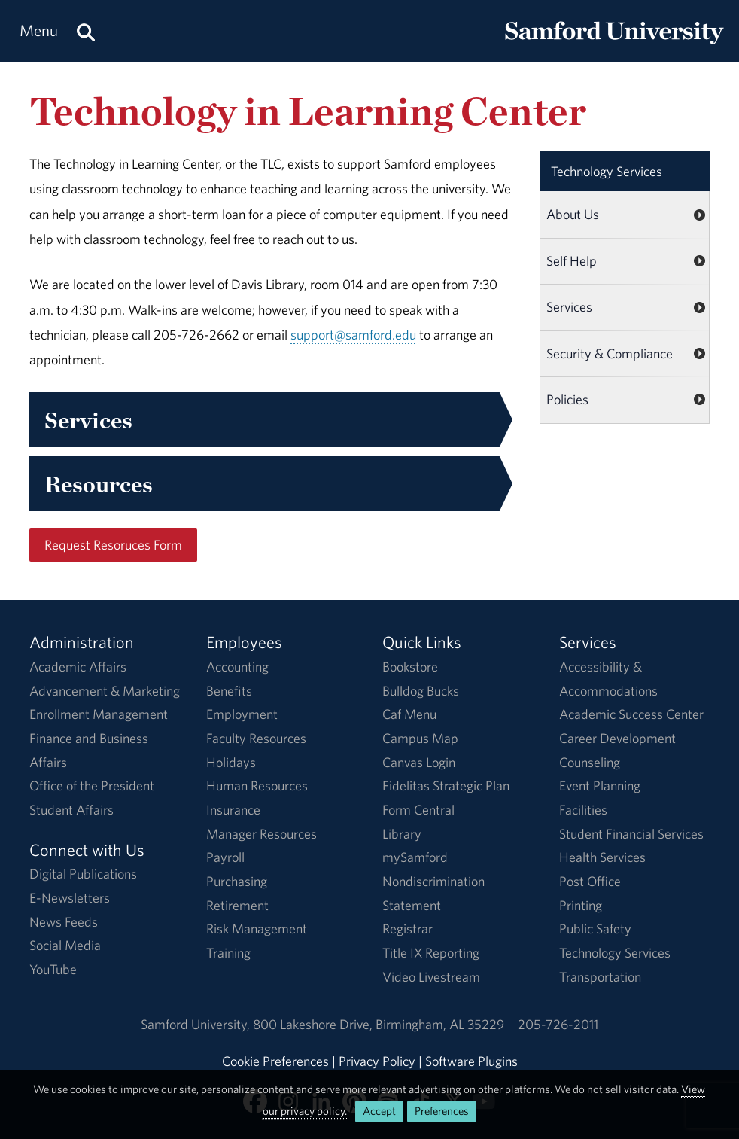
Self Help (571, 261)
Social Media (65, 945)
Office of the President (91, 785)
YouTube (53, 969)
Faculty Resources (256, 738)
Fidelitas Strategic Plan (445, 785)
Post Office (590, 881)
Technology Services (606, 171)
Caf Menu (409, 714)
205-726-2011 (558, 1024)
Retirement (237, 905)
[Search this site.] (85, 31)
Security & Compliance (609, 353)
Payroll (225, 857)
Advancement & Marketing (104, 690)
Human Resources (257, 785)
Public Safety (595, 928)
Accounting (237, 666)
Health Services (602, 857)
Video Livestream (431, 976)
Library (401, 833)
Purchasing (236, 881)
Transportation (600, 976)
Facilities (583, 809)
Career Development (617, 738)
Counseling (589, 762)
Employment (242, 714)
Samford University (197, 1024)
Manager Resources (261, 833)
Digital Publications (83, 873)
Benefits (229, 690)
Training (228, 952)
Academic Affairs (77, 666)
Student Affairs (71, 809)
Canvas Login (418, 762)
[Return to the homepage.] (614, 45)
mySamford (415, 857)
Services (569, 306)
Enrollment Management (98, 714)
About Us (572, 214)
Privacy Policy (377, 1061)
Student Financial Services (631, 833)
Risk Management (256, 928)
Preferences (442, 1111)
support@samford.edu (353, 334)
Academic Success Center (631, 714)
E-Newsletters (69, 897)
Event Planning (599, 785)
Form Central (418, 809)
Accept (379, 1111)
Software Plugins (471, 1061)
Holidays (231, 762)
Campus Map (420, 738)
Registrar (407, 928)
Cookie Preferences (275, 1061)
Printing (580, 905)
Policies (567, 399)
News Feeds (63, 921)
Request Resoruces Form (113, 544)
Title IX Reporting (430, 952)
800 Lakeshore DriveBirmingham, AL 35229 (378, 1024)
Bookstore (410, 666)
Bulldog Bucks (420, 690)
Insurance (233, 809)
